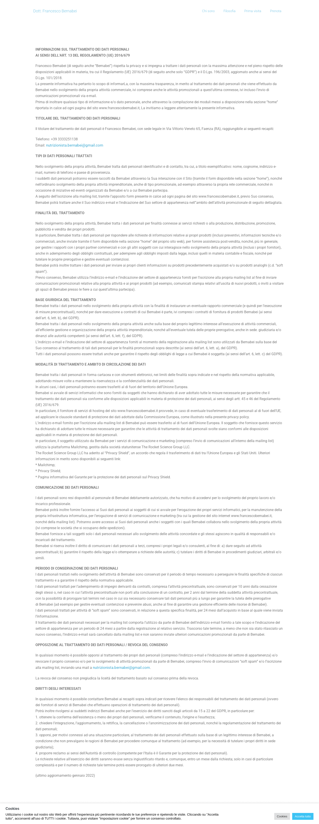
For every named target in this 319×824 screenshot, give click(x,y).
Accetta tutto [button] (303, 816)
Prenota (275, 11)
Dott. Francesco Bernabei (55, 11)
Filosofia (229, 11)
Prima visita (252, 11)
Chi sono (208, 11)
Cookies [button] (282, 816)
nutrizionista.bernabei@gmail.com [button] (74, 145)
